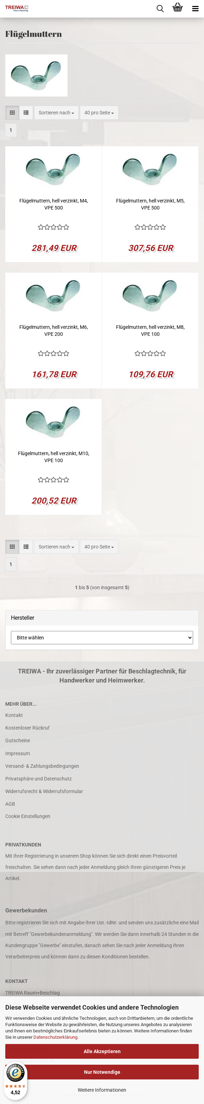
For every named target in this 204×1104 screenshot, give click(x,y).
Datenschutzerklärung (55, 1037)
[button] (12, 113)
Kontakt (14, 715)
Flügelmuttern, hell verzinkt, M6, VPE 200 (53, 330)
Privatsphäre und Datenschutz (38, 779)
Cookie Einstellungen (27, 816)
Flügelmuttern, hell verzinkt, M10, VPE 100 (53, 457)
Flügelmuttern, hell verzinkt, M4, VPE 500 (53, 204)
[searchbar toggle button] (160, 9)
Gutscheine (17, 740)
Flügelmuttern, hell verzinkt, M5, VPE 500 (150, 204)
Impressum (17, 753)
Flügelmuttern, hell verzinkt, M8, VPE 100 (150, 330)
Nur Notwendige (102, 1072)
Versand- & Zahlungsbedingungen (42, 766)
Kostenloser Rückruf (27, 728)
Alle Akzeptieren (102, 1051)
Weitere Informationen (102, 1090)
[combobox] (56, 113)
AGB (10, 804)
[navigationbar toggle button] (195, 9)
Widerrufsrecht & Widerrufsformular (44, 791)
